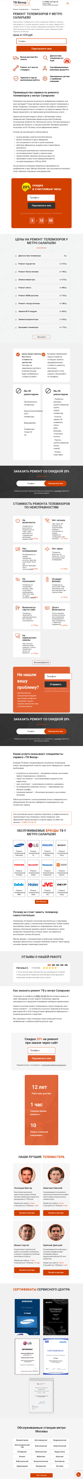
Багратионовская (41, 1461)
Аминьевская (41, 1452)
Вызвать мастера (27, 1213)
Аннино (22, 1456)
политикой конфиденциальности (56, 691)
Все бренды (41, 901)
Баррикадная (22, 1466)
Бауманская (41, 1466)
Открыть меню (67, 3)
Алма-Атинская (59, 1446)
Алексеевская (41, 1446)
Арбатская (41, 1456)
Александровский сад (22, 1446)
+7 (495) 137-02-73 (50, 2)
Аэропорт (60, 1456)
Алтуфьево (22, 1452)
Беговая (59, 1466)
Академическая (59, 1440)
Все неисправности (41, 662)
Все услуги (41, 337)
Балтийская (59, 1461)
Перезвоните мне (41, 205)
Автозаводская (41, 1440)
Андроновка (60, 1452)
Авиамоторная (22, 1440)
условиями (57, 491)
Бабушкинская (22, 1461)
